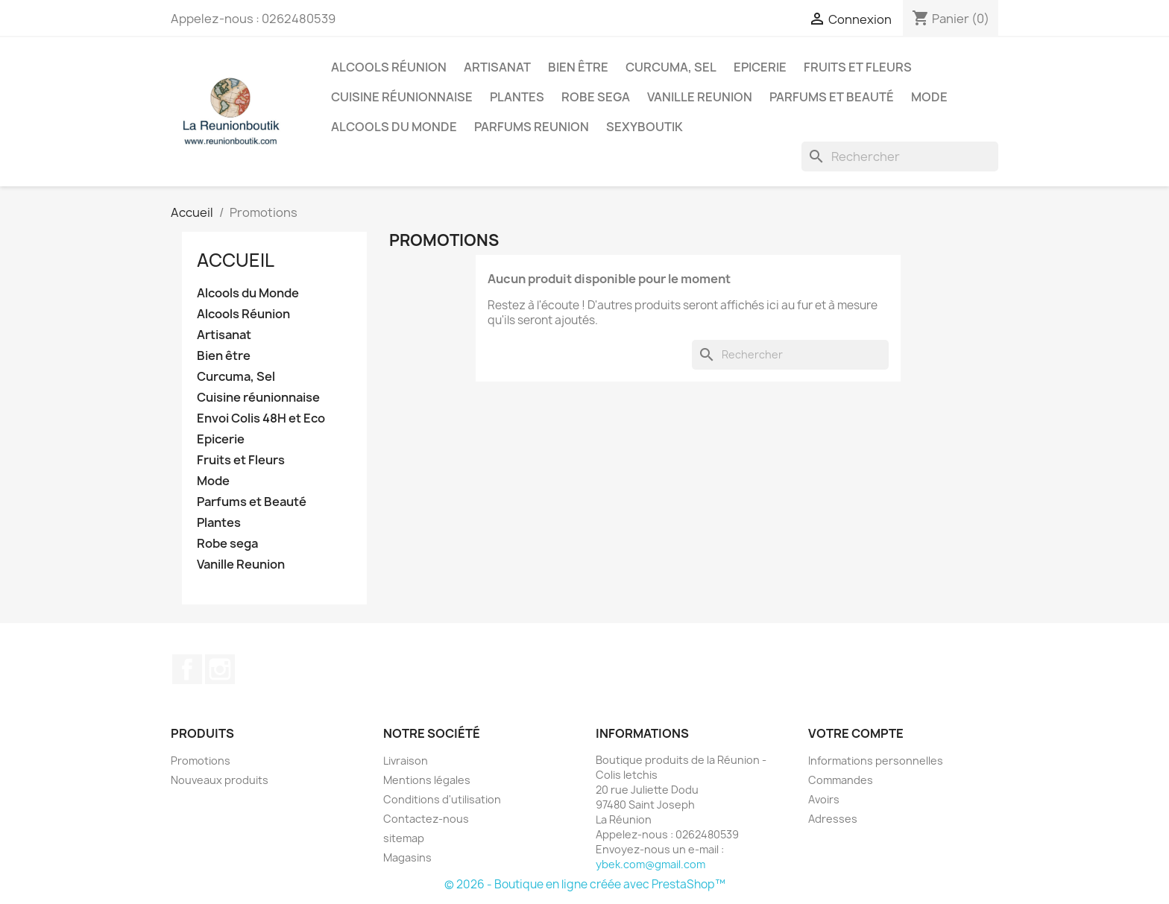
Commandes (840, 780)
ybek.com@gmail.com (650, 864)
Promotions (200, 760)
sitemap (403, 838)
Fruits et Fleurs (858, 67)
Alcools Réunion (389, 67)
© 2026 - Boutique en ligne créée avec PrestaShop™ (584, 884)
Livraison (405, 760)
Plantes (517, 97)
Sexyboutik (644, 126)
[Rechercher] (899, 156)
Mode (929, 97)
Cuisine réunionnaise (402, 97)
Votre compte (856, 733)
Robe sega (595, 97)
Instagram (220, 669)
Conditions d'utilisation (442, 799)
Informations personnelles (875, 760)
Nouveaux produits (219, 780)
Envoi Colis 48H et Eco (261, 418)
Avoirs (823, 799)
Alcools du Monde (394, 126)
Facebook (187, 669)
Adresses (832, 819)
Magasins (407, 857)
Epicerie (760, 67)
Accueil (235, 260)
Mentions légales (426, 780)
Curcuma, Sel (671, 67)
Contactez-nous (426, 819)
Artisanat (497, 67)
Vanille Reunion (699, 97)
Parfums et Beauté (831, 97)
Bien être (578, 67)
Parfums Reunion (531, 126)
